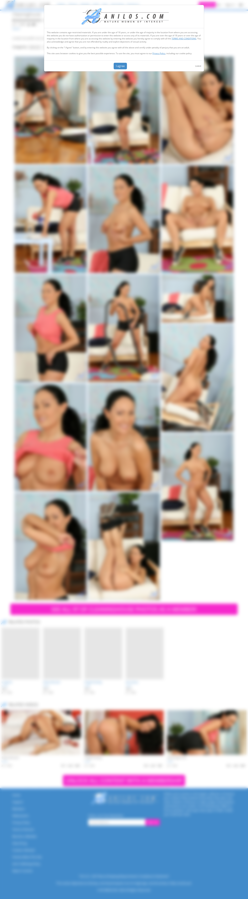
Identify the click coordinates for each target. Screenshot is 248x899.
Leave (198, 65)
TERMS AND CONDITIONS (184, 38)
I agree (120, 66)
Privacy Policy (158, 53)
